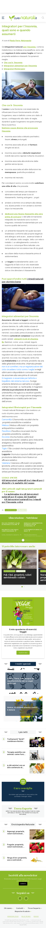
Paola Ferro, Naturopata (20, 41)
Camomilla (7, 419)
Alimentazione (10, 510)
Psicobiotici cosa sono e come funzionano (10, 530)
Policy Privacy (26, 916)
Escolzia (5, 437)
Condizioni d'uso (13, 916)
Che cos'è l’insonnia (13, 63)
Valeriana (6, 463)
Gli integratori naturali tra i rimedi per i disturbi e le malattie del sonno (23, 481)
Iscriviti (23, 883)
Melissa (5, 425)
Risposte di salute (22, 911)
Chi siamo (8, 908)
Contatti (19, 908)
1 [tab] (22, 586)
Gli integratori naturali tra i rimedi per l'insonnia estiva (21, 500)
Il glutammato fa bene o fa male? (33, 530)
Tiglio (4, 448)
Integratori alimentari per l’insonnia (20, 66)
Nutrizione (22, 510)
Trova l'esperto (34, 908)
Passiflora (6, 431)
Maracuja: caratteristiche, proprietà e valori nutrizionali (33, 524)
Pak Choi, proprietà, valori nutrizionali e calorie (11, 523)
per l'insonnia (29, 47)
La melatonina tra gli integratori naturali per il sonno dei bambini (20, 495)
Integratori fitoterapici (14, 69)
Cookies (36, 916)
